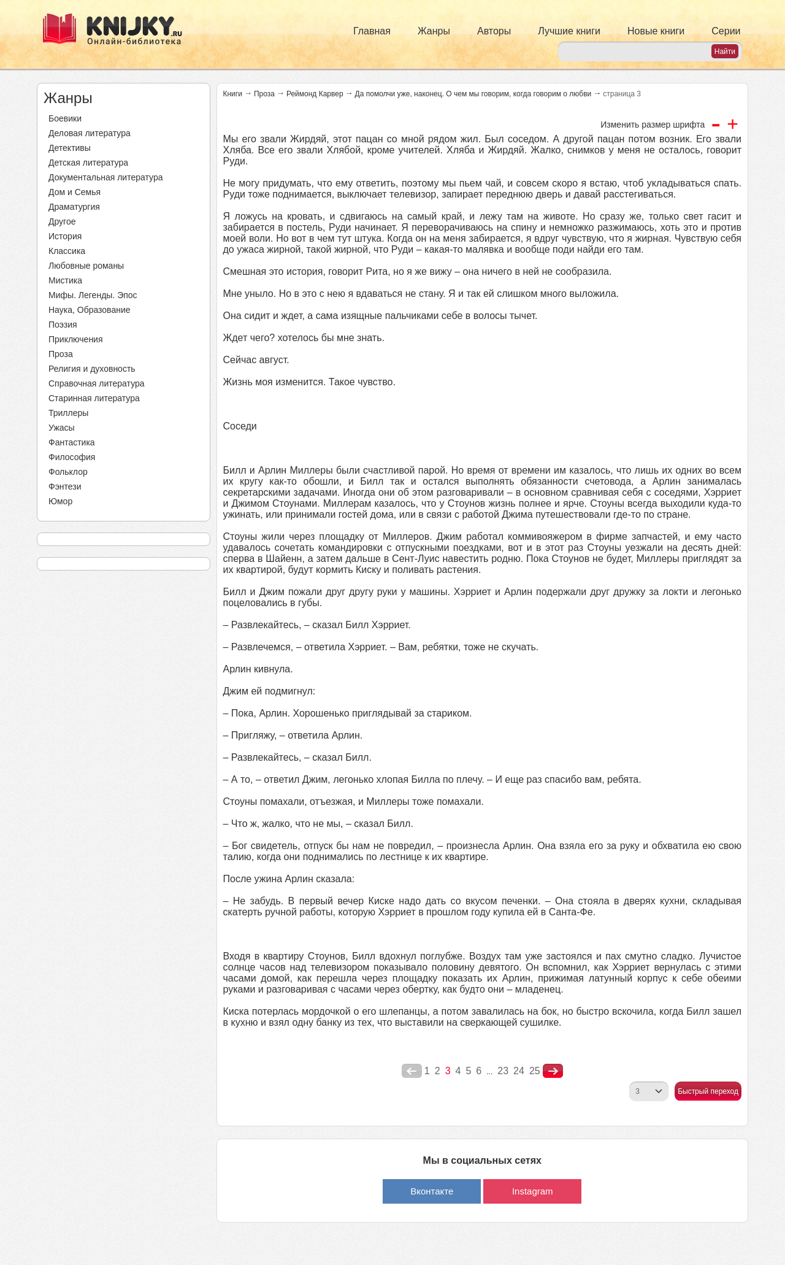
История (65, 236)
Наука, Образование (89, 310)
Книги (232, 94)
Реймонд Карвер (314, 94)
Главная (372, 31)
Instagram (532, 1191)
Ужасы (61, 428)
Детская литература (88, 162)
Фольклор (68, 472)
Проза (60, 354)
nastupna (553, 1071)
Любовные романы (86, 266)
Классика (66, 251)
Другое (61, 221)
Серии (725, 31)
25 (534, 1071)
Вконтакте (431, 1191)
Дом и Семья (74, 192)
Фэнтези (65, 486)
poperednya (412, 1071)
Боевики (65, 118)
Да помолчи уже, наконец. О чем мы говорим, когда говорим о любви (473, 94)
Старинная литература (94, 398)
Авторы (494, 31)
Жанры (434, 31)
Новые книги (655, 31)
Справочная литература (96, 383)
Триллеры (68, 413)
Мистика (65, 280)
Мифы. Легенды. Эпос (92, 295)
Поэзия (62, 324)
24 (518, 1071)
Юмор (60, 501)
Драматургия (74, 207)
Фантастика (71, 442)
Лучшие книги (569, 31)
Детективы (69, 148)
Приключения (75, 339)
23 (502, 1071)
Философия (71, 457)
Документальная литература (105, 177)
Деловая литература (89, 133)
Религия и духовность (92, 369)
